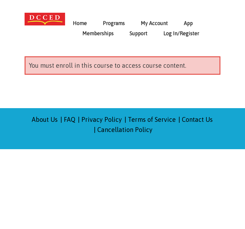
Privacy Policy (101, 119)
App (188, 23)
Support (138, 33)
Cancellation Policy (124, 129)
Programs (114, 23)
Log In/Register (181, 33)
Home (80, 23)
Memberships (98, 33)
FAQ (69, 119)
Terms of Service (152, 119)
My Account (154, 23)
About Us (45, 119)
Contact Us (197, 119)
